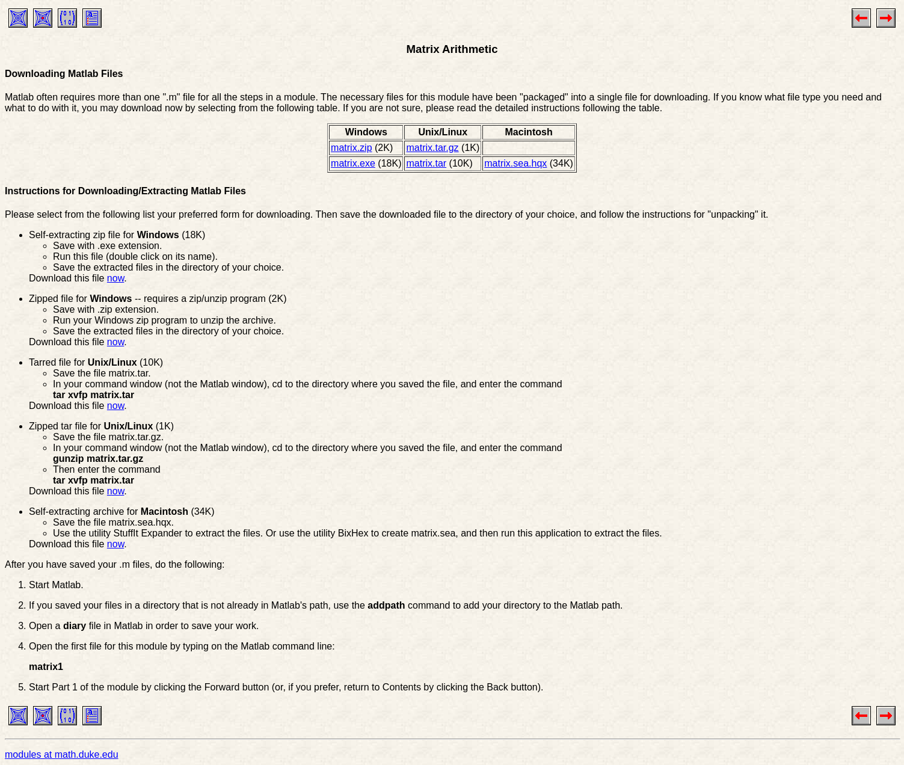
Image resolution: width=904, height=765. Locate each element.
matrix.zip (351, 148)
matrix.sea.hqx (515, 163)
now (115, 278)
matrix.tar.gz (432, 148)
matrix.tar (426, 163)
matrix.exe (353, 163)
